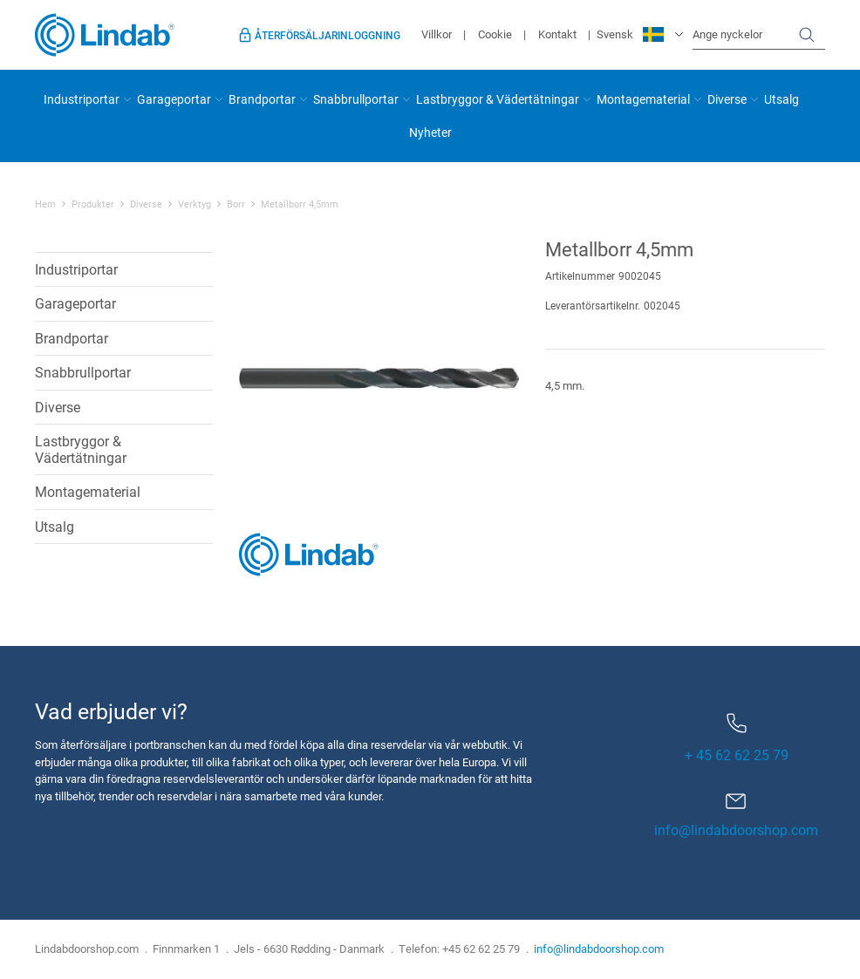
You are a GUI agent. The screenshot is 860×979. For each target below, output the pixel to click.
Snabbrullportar (356, 99)
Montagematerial (643, 99)
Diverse (727, 99)
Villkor (436, 34)
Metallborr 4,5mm (299, 204)
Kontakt (557, 34)
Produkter (93, 204)
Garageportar (174, 99)
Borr (236, 204)
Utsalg (781, 99)
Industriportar (81, 99)
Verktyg (194, 204)
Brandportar (262, 99)
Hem (45, 204)
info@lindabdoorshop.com (736, 829)
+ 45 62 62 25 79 (736, 738)
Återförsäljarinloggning (327, 35)
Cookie (495, 34)
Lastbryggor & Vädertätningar (497, 99)
